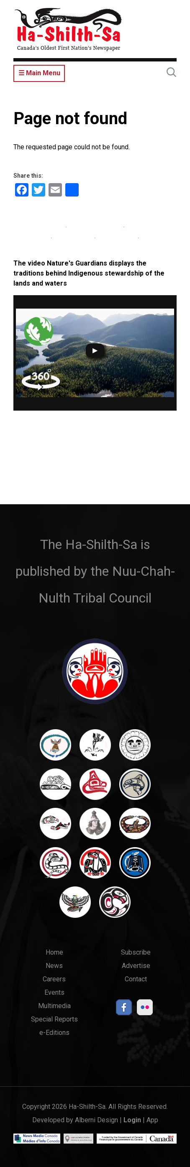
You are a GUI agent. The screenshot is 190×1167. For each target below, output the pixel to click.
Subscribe (136, 952)
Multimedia (54, 1006)
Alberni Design (96, 1120)
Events (54, 992)
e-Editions (54, 1033)
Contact (136, 979)
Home (54, 952)
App (152, 1120)
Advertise (136, 966)
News (54, 966)
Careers (54, 979)
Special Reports (54, 1019)
